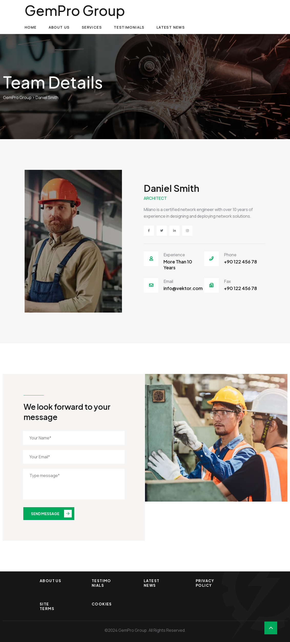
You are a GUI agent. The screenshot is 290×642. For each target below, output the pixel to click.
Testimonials (129, 27)
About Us (59, 27)
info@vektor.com (183, 288)
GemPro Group (75, 10)
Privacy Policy (205, 583)
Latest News (171, 27)
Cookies (102, 604)
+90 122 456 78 (240, 261)
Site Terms (47, 606)
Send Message (51, 513)
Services (92, 27)
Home (31, 27)
